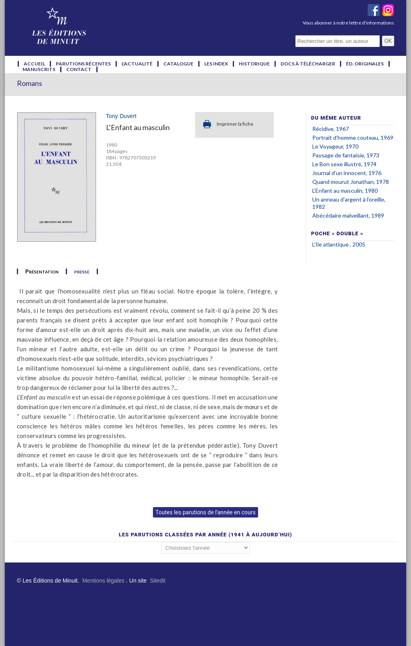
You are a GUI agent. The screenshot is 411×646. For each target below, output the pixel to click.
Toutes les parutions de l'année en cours (205, 512)
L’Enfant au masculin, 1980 (345, 190)
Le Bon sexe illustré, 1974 (344, 164)
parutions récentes (83, 64)
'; (205, 548)
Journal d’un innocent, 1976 (346, 172)
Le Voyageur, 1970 (335, 146)
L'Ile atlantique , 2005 (338, 244)
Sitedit (157, 580)
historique (254, 64)
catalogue (178, 64)
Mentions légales (103, 580)
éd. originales (365, 64)
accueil (34, 64)
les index (216, 64)
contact (79, 69)
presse (82, 271)
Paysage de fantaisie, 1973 (345, 155)
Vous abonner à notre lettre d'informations (348, 23)
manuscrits (38, 69)
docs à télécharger (308, 64)
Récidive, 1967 (330, 128)
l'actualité (137, 64)
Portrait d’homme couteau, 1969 (352, 137)
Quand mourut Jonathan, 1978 (350, 181)
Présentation (42, 271)
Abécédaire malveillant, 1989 (348, 215)
